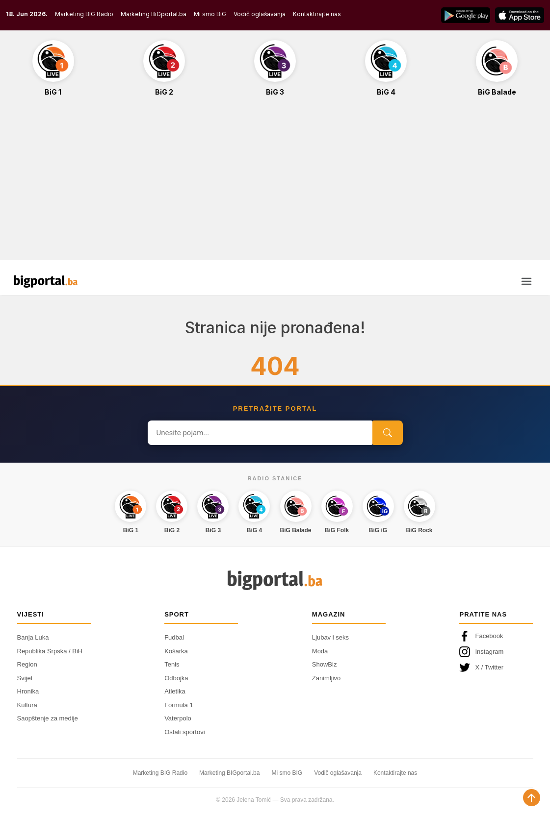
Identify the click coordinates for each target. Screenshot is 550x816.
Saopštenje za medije (47, 718)
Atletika (174, 691)
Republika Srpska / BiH (50, 651)
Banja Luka (33, 637)
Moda (320, 651)
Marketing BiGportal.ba (153, 14)
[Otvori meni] (526, 281)
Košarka (176, 651)
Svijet (25, 678)
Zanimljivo (326, 678)
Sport (176, 614)
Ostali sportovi (184, 732)
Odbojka (176, 678)
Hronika (28, 691)
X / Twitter (481, 667)
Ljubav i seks (330, 637)
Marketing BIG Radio (84, 14)
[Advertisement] (275, 183)
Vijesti (30, 614)
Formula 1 (178, 705)
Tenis (171, 664)
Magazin (328, 614)
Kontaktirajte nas (317, 14)
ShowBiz (324, 664)
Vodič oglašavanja (260, 14)
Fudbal (174, 637)
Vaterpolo (177, 718)
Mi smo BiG (210, 14)
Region (27, 664)
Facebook (481, 636)
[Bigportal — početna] (46, 281)
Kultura (27, 705)
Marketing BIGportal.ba (229, 772)
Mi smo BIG (286, 772)
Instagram (481, 651)
